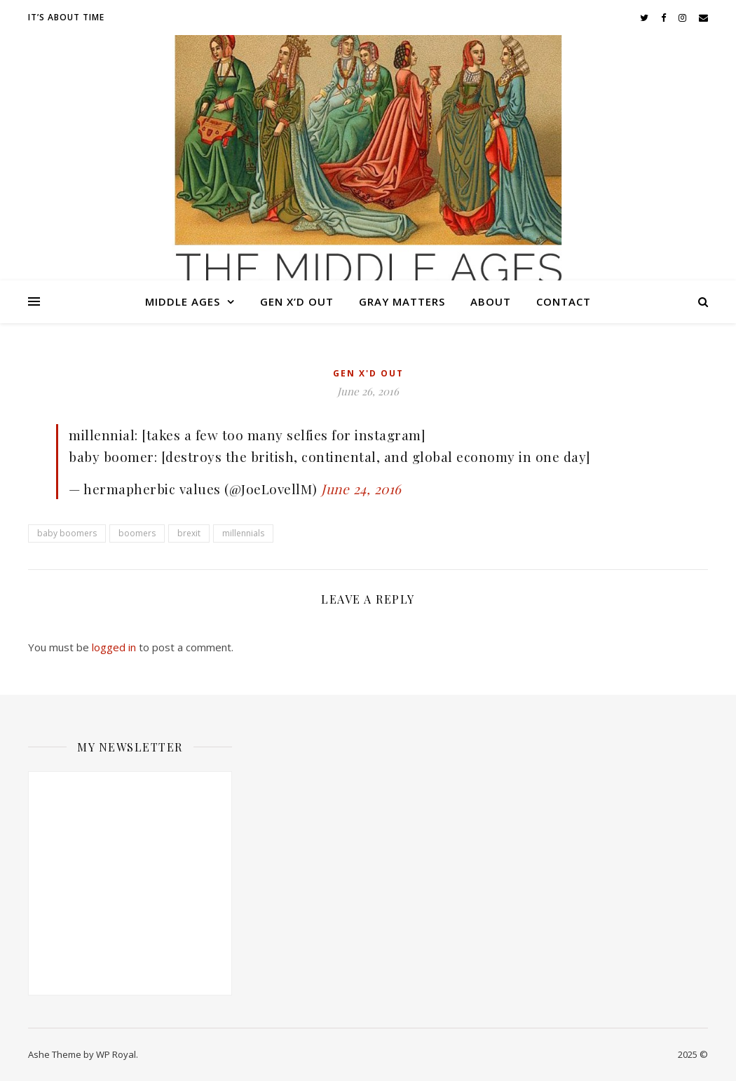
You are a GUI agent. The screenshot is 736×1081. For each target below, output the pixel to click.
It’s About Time (66, 17)
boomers (137, 533)
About (490, 301)
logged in (114, 647)
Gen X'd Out (368, 373)
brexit (188, 533)
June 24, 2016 (361, 489)
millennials (243, 533)
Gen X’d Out (297, 301)
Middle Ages (182, 301)
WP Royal (116, 1054)
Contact (563, 301)
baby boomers (67, 533)
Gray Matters (402, 301)
